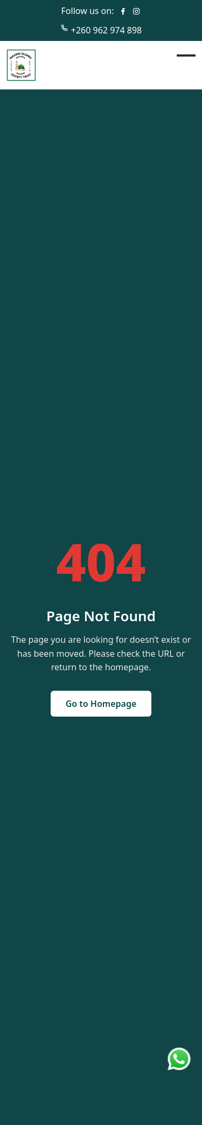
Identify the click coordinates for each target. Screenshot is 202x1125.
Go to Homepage (101, 704)
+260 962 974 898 (106, 30)
